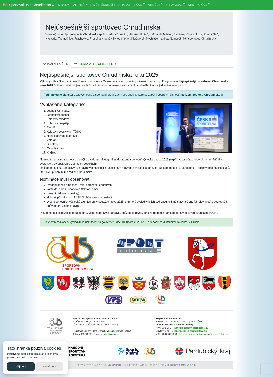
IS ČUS (139, 4)
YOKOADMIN (114, 365)
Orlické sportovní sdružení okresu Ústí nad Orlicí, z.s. (203, 334)
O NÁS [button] (62, 4)
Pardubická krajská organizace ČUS (185, 321)
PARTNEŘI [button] (78, 4)
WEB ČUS (155, 4)
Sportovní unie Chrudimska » (28, 4)
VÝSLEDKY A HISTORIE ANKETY (95, 63)
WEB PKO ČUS (199, 4)
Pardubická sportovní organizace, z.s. (190, 328)
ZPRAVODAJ (175, 4)
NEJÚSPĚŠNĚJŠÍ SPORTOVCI (110, 4)
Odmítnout (49, 366)
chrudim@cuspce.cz (110, 334)
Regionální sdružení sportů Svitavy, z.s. (189, 331)
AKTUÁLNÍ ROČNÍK (55, 63)
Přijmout (21, 366)
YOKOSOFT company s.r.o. (181, 365)
